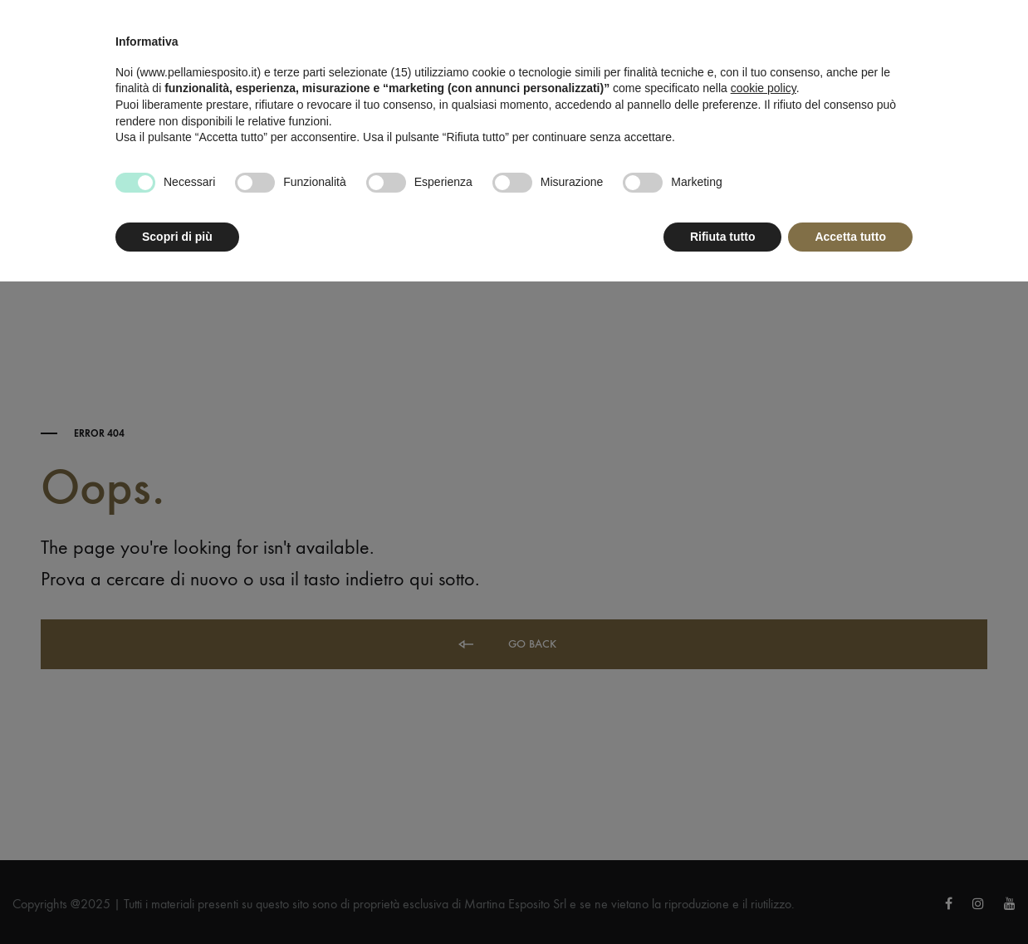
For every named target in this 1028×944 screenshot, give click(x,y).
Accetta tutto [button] (850, 236)
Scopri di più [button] (177, 236)
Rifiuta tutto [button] (723, 236)
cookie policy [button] (763, 88)
